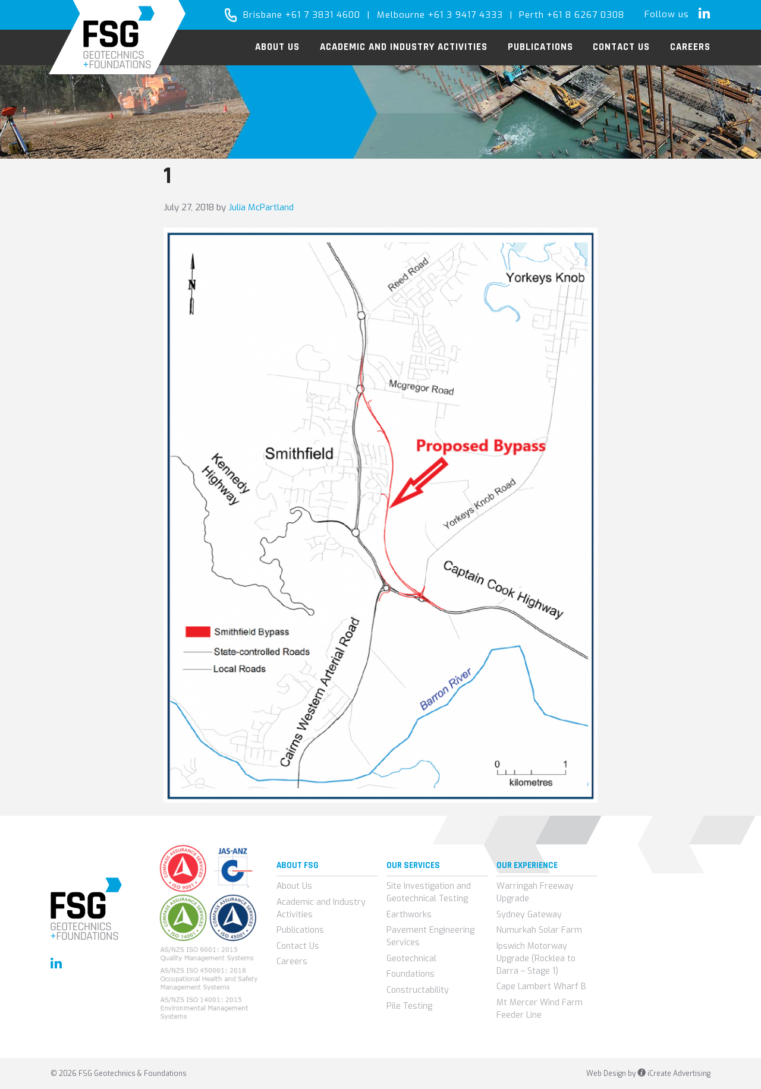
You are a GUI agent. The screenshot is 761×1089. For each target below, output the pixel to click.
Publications (300, 930)
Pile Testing (409, 1006)
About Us (294, 886)
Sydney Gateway (529, 914)
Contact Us (297, 946)
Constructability (417, 990)
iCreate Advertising (673, 1073)
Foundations (410, 974)
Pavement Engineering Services (430, 936)
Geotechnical (411, 958)
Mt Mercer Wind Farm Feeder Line (539, 1009)
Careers (291, 961)
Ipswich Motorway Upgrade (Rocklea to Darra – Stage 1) (536, 958)
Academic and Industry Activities (321, 908)
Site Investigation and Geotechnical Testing (428, 892)
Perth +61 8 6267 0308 (571, 15)
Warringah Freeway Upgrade (535, 892)
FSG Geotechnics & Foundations (117, 37)
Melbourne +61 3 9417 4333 (440, 15)
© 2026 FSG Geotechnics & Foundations (119, 1073)
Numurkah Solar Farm (539, 930)
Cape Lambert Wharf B (541, 986)
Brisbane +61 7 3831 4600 (301, 15)
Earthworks (409, 914)
